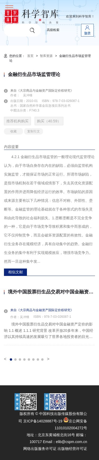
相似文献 (15, 272)
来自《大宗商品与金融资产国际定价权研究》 (45, 90)
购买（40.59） (49, 121)
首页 (30, 56)
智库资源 (46, 56)
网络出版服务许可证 (39, 448)
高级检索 (53, 30)
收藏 (13, 131)
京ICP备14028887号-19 (42, 421)
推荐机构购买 (17, 121)
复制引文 (33, 131)
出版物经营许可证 (72, 448)
